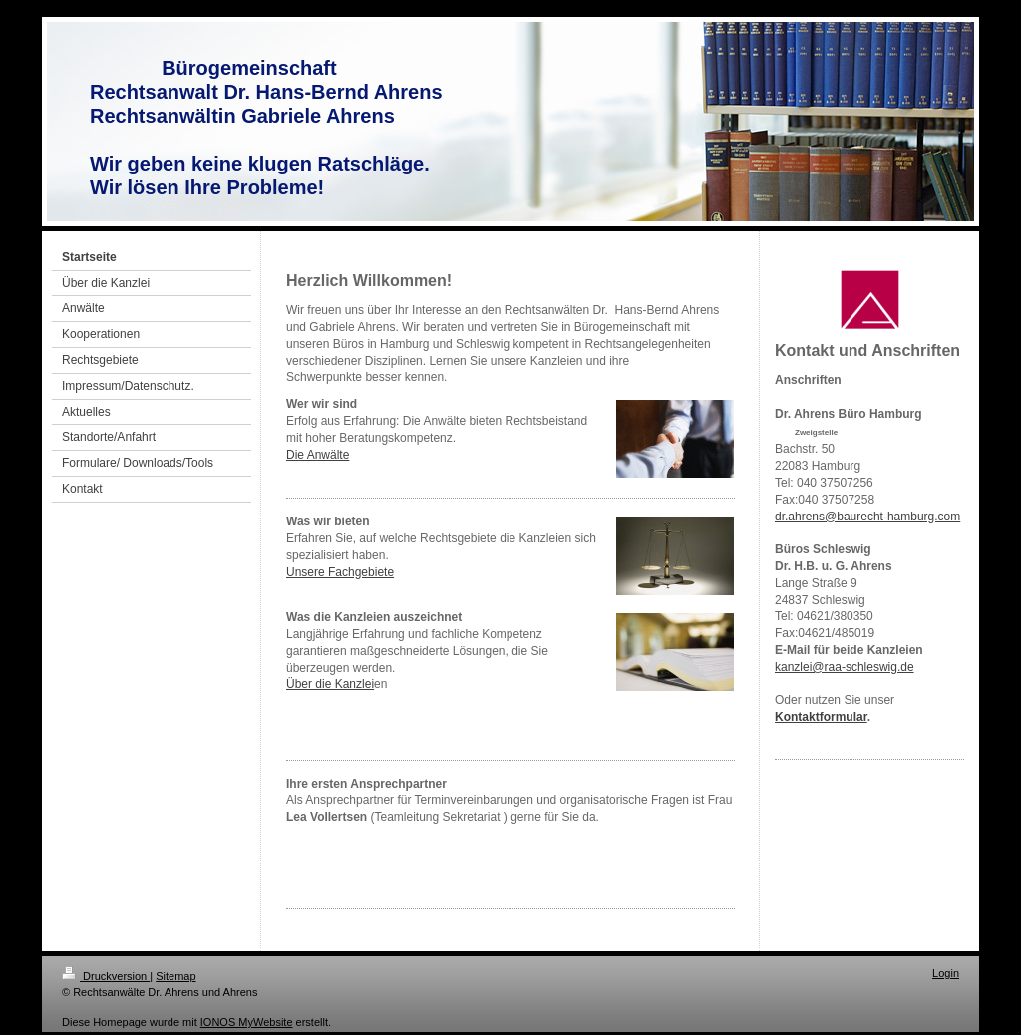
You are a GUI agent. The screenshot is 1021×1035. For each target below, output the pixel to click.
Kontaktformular (821, 717)
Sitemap (175, 976)
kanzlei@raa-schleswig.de (844, 667)
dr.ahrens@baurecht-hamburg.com (867, 516)
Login (945, 973)
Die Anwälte (317, 455)
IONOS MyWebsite (246, 1022)
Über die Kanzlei (330, 684)
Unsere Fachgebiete (340, 572)
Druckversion (106, 976)
